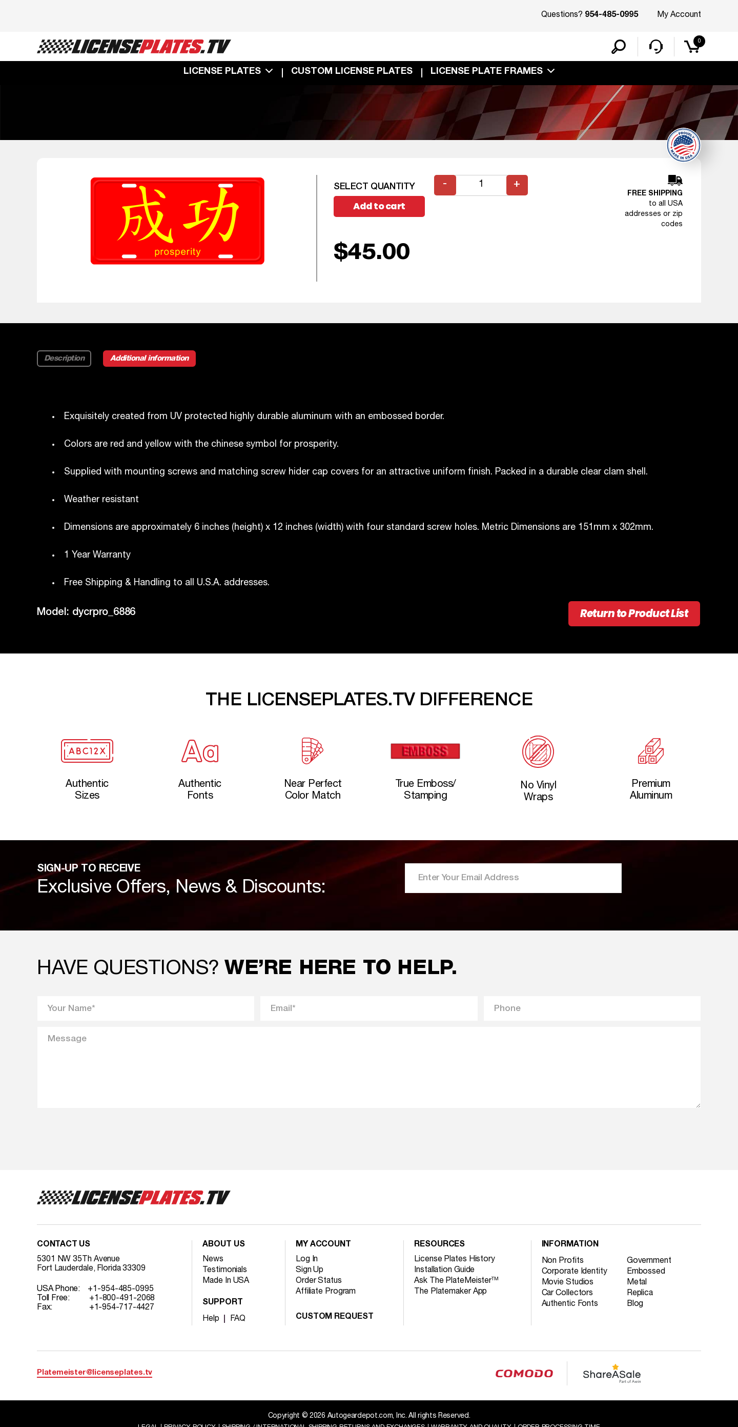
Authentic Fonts (570, 1307)
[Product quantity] (481, 186)
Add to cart (380, 207)
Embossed (646, 1275)
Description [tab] (64, 359)
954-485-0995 (611, 15)
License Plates (222, 72)
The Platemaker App (451, 1295)
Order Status (319, 1284)
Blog (636, 1307)
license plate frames (486, 72)
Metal (637, 1286)
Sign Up (309, 1273)
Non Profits (563, 1264)
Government (649, 1264)
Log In (307, 1262)
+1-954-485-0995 (121, 1292)
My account (323, 1248)
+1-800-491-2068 (122, 1301)
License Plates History (455, 1262)
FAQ (238, 1322)
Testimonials (225, 1273)
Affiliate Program (326, 1295)
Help (210, 1322)
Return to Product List (631, 614)
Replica (640, 1296)
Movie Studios (568, 1286)
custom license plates (352, 72)
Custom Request (335, 1321)
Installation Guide (445, 1273)
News (212, 1262)
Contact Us (63, 1248)
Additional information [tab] (151, 359)
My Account (679, 14)
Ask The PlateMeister (456, 1284)
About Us (223, 1248)
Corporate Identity (575, 1275)
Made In (226, 1284)
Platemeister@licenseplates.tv (94, 1377)
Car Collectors (568, 1296)
